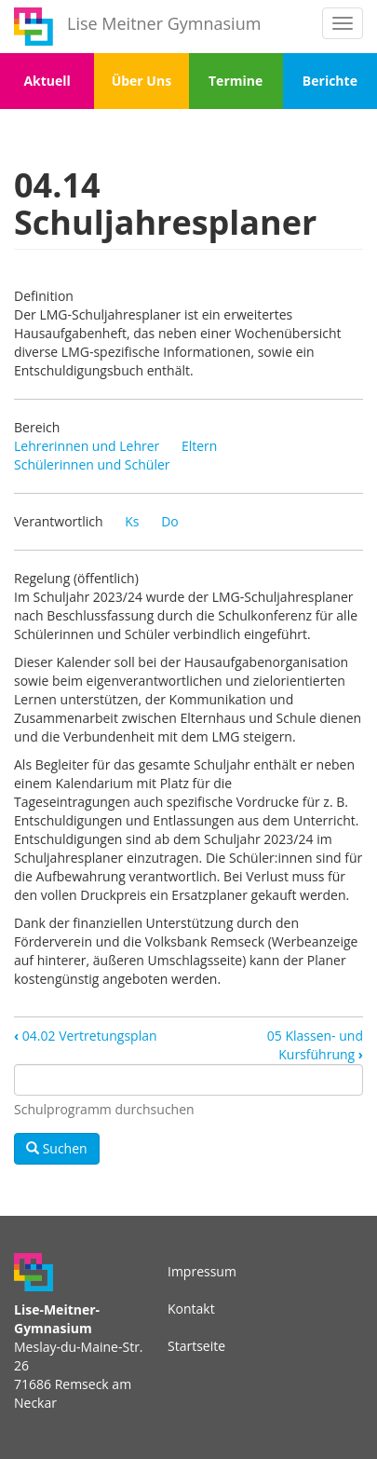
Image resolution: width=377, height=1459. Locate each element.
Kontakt (191, 1308)
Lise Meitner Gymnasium (164, 23)
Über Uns (141, 80)
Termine (236, 80)
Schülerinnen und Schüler (92, 464)
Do (170, 521)
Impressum (202, 1271)
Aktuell (46, 80)
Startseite (196, 1346)
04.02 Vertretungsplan (85, 1035)
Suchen (57, 1148)
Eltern (199, 446)
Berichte (330, 80)
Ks (132, 521)
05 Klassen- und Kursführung (315, 1045)
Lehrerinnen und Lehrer (86, 446)
